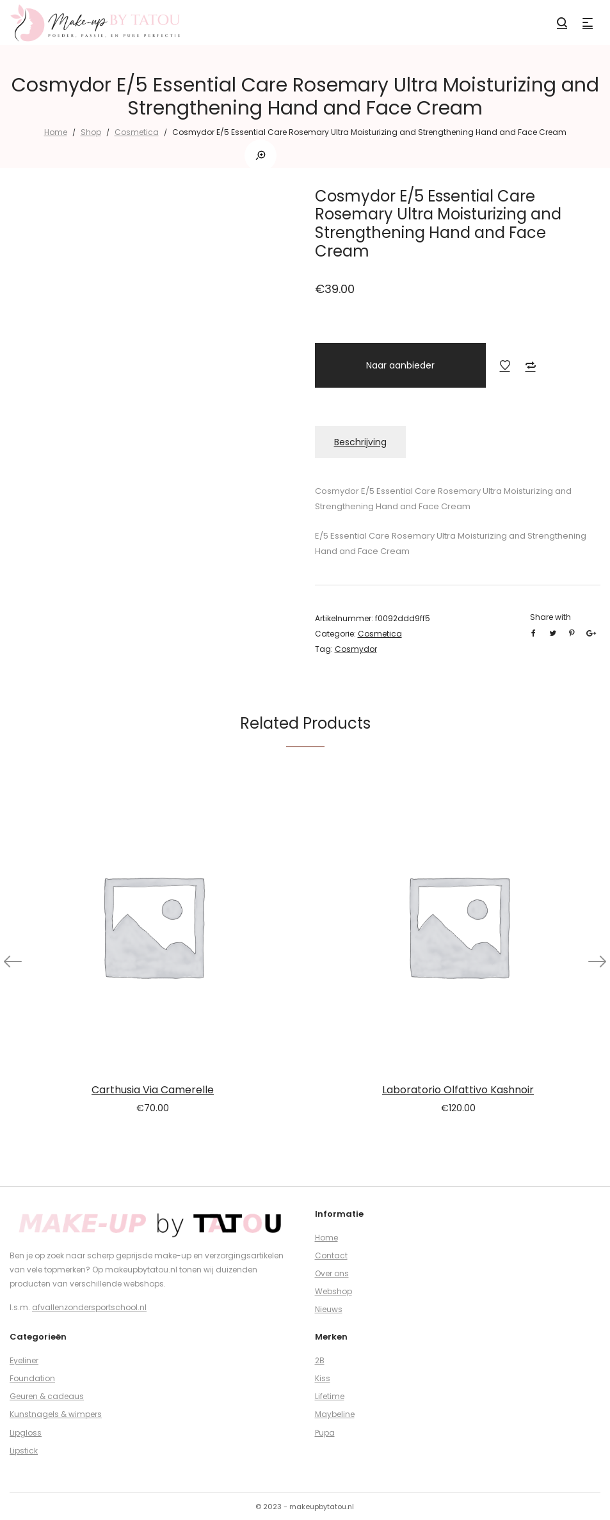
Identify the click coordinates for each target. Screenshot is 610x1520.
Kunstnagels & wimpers (56, 1414)
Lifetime (329, 1396)
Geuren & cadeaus (47, 1396)
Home (55, 132)
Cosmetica (137, 132)
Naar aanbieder (400, 365)
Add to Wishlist (505, 365)
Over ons (332, 1273)
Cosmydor (356, 649)
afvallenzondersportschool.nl (89, 1307)
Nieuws (328, 1309)
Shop (91, 132)
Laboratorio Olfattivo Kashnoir (458, 1089)
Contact (331, 1255)
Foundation (32, 1378)
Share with (550, 617)
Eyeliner (24, 1360)
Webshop (333, 1291)
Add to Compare (530, 365)
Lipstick (24, 1450)
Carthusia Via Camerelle (153, 1089)
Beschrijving (360, 442)
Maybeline (335, 1414)
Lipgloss (26, 1432)
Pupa (325, 1432)
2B (320, 1360)
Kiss (322, 1378)
